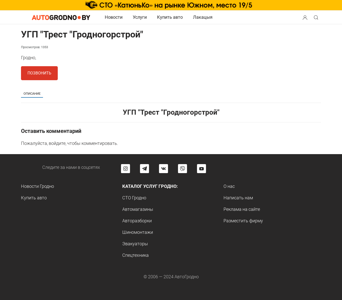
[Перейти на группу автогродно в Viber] (182, 168)
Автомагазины (137, 209)
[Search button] (305, 17)
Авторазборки (137, 220)
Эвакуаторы (135, 243)
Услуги (140, 17)
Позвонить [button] (39, 73)
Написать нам (238, 197)
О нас (229, 186)
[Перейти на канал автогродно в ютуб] (201, 168)
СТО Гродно (134, 197)
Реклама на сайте (242, 209)
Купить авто (170, 17)
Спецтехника (135, 255)
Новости (113, 17)
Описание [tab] (32, 93)
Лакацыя (202, 17)
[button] (305, 16)
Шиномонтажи (137, 232)
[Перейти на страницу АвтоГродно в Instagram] (125, 168)
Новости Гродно (37, 186)
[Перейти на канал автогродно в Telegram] (144, 168)
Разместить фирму (243, 220)
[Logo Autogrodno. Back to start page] (61, 17)
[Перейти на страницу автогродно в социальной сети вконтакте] (163, 168)
